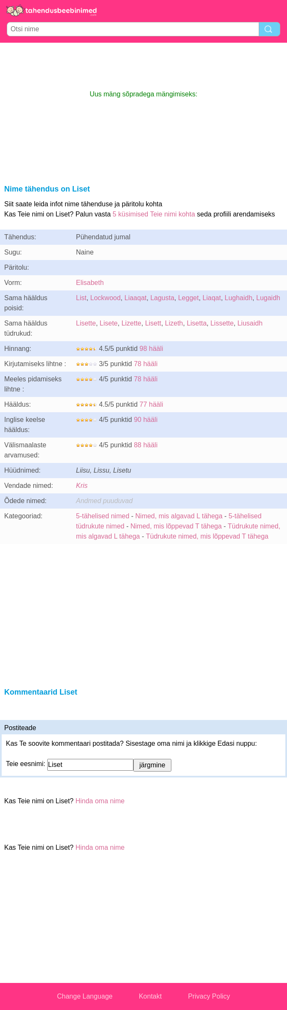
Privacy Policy (209, 996)
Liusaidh (250, 323)
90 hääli (145, 419)
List (81, 297)
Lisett (153, 323)
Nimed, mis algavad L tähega (179, 516)
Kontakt (150, 996)
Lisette (86, 323)
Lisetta (196, 323)
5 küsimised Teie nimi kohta (154, 214)
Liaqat (212, 297)
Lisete (109, 323)
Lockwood (105, 297)
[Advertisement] (143, 66)
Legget (188, 297)
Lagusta (162, 297)
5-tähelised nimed (103, 516)
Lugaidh (268, 297)
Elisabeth (90, 282)
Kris (82, 485)
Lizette (131, 323)
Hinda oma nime (100, 801)
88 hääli (145, 445)
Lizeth (174, 323)
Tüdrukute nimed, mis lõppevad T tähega (207, 536)
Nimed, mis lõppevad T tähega (176, 526)
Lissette (221, 323)
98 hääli (151, 348)
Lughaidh (238, 297)
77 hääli (151, 404)
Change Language (85, 996)
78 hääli (145, 363)
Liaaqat (136, 297)
